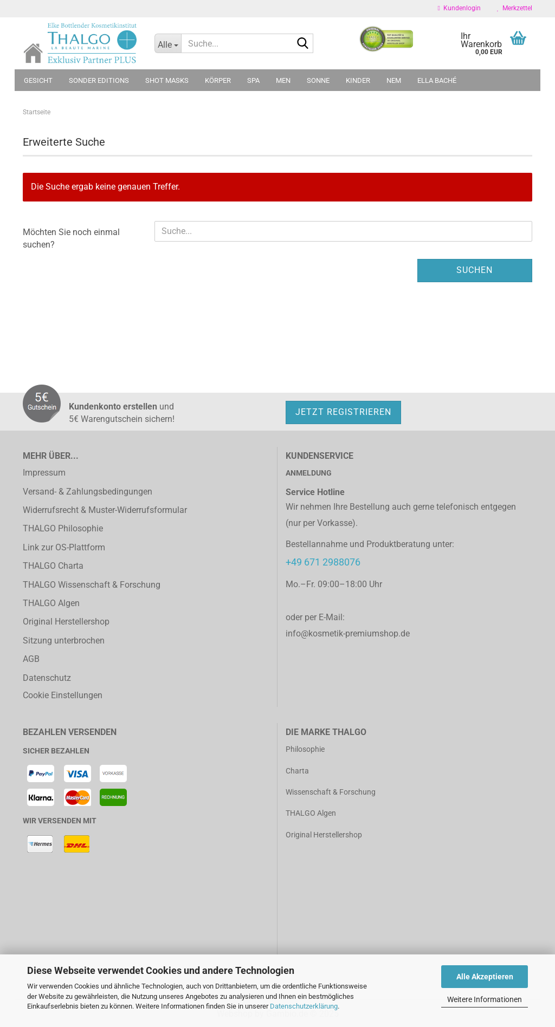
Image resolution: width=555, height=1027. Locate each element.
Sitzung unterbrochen (64, 640)
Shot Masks (167, 80)
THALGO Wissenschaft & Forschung (91, 585)
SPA (253, 80)
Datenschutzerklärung (304, 1006)
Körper (218, 80)
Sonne (318, 80)
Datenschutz (47, 678)
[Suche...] (168, 43)
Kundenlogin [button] (459, 8)
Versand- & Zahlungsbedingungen (87, 491)
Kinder (358, 80)
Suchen (474, 270)
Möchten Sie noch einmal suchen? (71, 238)
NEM (393, 80)
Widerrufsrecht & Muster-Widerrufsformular (105, 510)
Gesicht (38, 80)
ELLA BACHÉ (436, 80)
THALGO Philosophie (63, 528)
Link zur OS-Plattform (64, 547)
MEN (283, 80)
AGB (31, 659)
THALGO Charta (53, 566)
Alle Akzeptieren (484, 976)
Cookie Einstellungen (62, 695)
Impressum (44, 472)
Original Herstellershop (66, 621)
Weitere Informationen (484, 999)
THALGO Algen (51, 603)
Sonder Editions (99, 80)
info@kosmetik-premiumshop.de (348, 633)
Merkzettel (514, 8)
